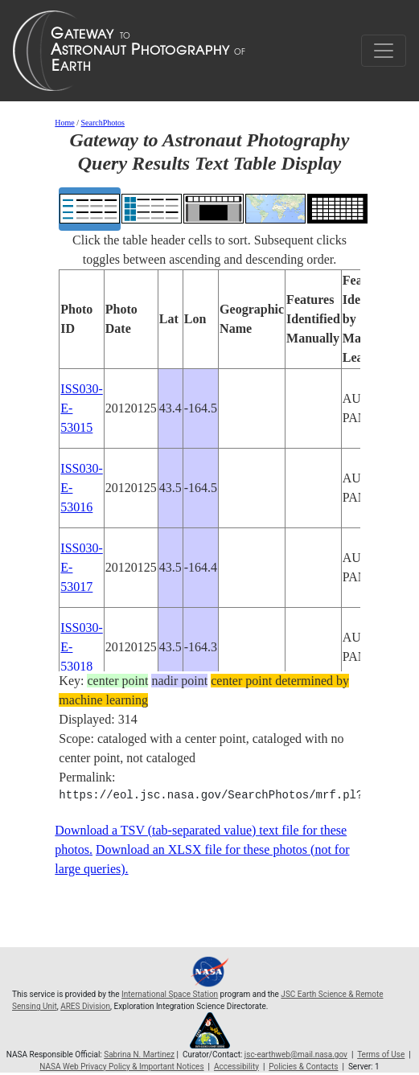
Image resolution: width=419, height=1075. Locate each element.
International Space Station (169, 994)
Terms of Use (381, 1054)
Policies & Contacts (303, 1066)
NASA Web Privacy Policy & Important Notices (121, 1066)
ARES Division (85, 1006)
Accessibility (236, 1066)
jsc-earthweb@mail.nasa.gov (295, 1054)
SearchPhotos (103, 122)
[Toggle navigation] (383, 51)
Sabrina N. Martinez (139, 1054)
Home (64, 122)
